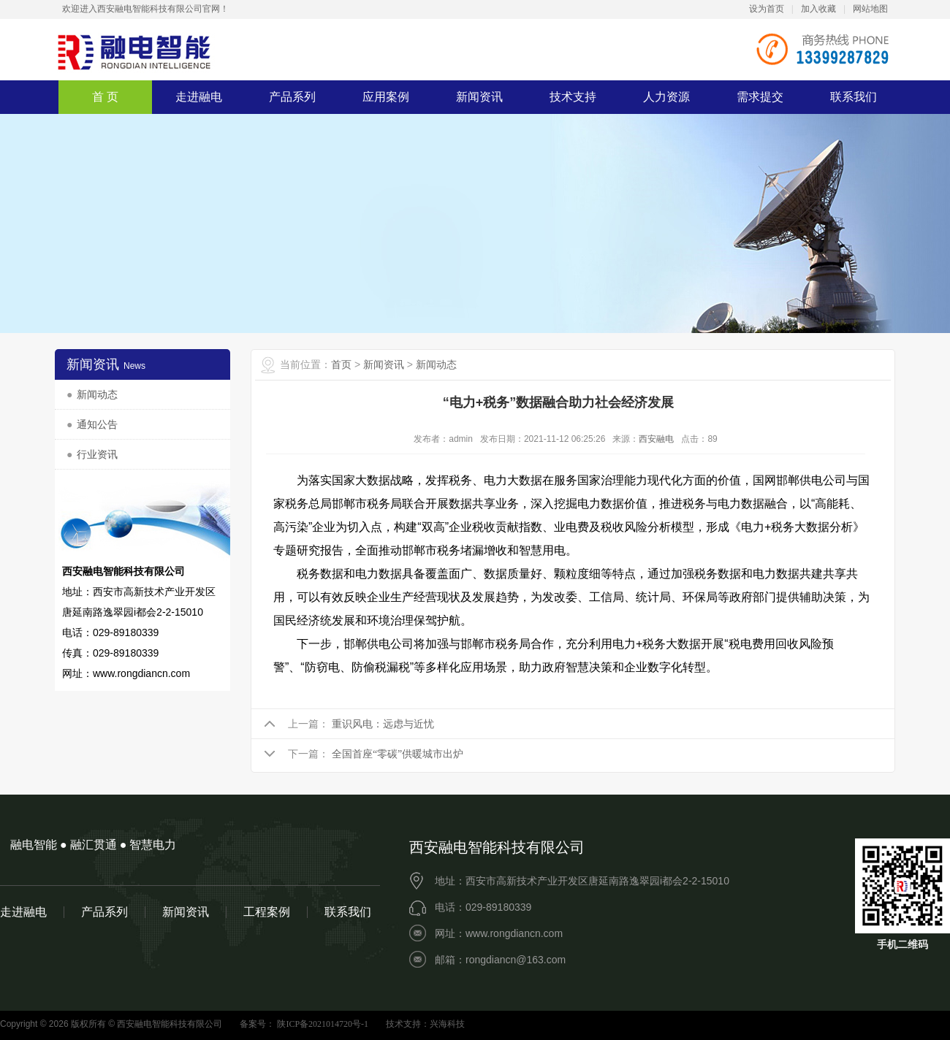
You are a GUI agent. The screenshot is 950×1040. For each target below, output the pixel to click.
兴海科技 (447, 1024)
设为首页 (766, 9)
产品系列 (292, 97)
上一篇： (308, 724)
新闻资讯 (479, 97)
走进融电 (198, 97)
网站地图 (870, 9)
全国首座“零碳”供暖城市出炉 (397, 754)
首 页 (105, 97)
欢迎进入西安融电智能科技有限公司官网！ (145, 9)
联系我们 (853, 97)
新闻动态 (97, 394)
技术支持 (573, 97)
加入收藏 (818, 9)
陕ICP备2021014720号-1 (321, 1024)
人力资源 (666, 97)
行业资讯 (97, 454)
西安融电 (656, 439)
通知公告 (97, 424)
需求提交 (760, 97)
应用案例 (385, 97)
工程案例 (266, 912)
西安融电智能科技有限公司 (135, 51)
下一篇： (308, 754)
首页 (341, 364)
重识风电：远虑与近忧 (383, 724)
